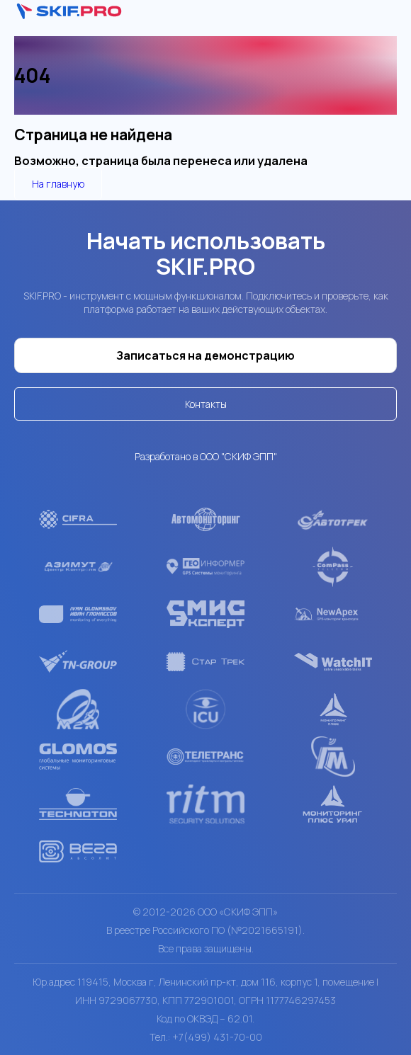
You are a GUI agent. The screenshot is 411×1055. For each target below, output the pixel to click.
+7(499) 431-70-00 (217, 1037)
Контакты (206, 404)
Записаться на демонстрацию (205, 355)
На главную (58, 183)
